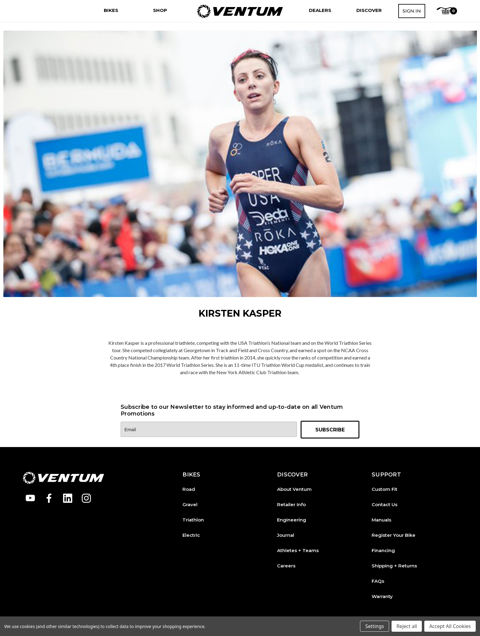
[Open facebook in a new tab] (49, 498)
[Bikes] (111, 10)
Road (188, 489)
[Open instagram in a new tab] (86, 498)
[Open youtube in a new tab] (30, 498)
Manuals (381, 520)
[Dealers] (320, 10)
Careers (286, 566)
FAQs (378, 581)
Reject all (406, 626)
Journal (285, 535)
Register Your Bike (393, 535)
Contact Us (384, 504)
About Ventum (294, 489)
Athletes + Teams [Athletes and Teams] (298, 550)
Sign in (412, 11)
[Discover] (369, 10)
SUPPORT (386, 475)
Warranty (382, 596)
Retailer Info (291, 504)
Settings (374, 626)
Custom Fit (384, 489)
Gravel (189, 504)
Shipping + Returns (394, 566)
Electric (191, 535)
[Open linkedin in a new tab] (67, 498)
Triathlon (193, 520)
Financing (383, 550)
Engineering (291, 520)
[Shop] (160, 10)
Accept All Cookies (450, 626)
